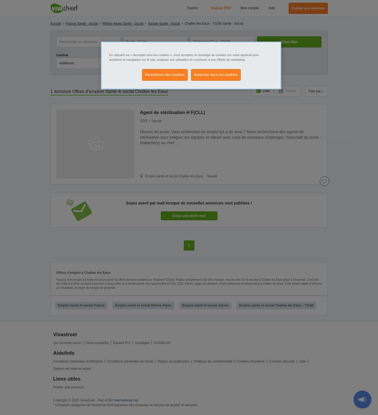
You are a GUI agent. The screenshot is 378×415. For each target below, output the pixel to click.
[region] (191, 65)
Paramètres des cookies (165, 74)
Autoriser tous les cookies (216, 74)
